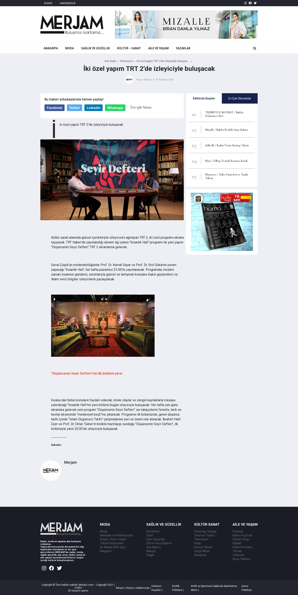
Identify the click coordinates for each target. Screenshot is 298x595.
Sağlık (150, 555)
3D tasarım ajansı (78, 590)
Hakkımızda (142, 588)
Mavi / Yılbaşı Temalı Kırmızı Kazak (226, 161)
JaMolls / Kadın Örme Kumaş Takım (227, 145)
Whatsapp (115, 108)
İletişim (120, 588)
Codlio (78, 587)
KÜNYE (48, 3)
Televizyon (126, 61)
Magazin (105, 551)
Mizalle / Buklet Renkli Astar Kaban (226, 130)
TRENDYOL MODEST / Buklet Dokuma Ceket (224, 114)
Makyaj (151, 551)
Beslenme (153, 531)
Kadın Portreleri (243, 547)
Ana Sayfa (110, 61)
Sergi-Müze (202, 551)
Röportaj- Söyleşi (205, 531)
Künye (129, 588)
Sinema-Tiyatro (204, 535)
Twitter (74, 108)
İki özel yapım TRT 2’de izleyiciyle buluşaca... (163, 61)
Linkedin (93, 108)
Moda (103, 531)
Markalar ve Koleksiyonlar (116, 535)
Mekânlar (200, 555)
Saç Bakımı (153, 547)
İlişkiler (237, 543)
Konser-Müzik (203, 547)
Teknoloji (238, 555)
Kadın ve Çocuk (242, 535)
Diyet (149, 535)
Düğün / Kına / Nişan (113, 539)
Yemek (237, 551)
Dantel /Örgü (241, 539)
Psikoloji (238, 531)
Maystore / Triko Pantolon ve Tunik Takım (226, 176)
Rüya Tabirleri (241, 559)
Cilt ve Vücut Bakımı (159, 543)
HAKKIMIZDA (68, 3)
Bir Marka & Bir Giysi (113, 547)
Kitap (197, 543)
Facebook (54, 108)
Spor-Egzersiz (155, 539)
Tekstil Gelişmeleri (112, 543)
